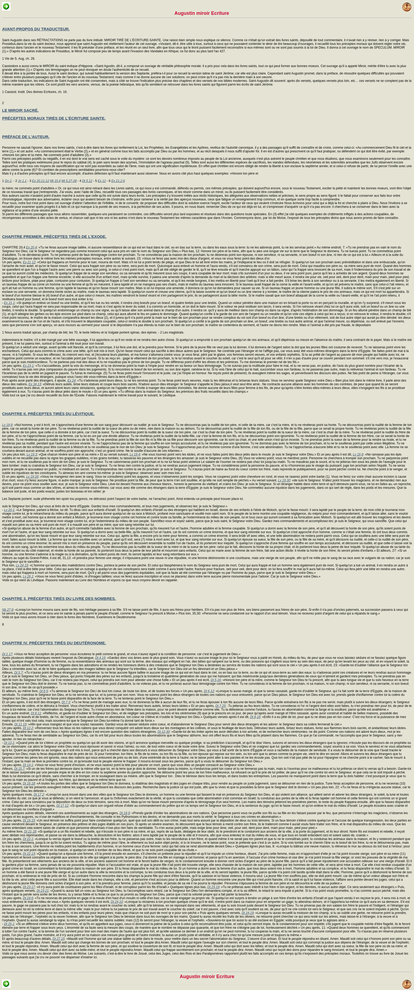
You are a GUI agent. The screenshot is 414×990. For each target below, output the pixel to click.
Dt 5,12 (87, 181)
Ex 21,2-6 (118, 181)
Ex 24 (71, 380)
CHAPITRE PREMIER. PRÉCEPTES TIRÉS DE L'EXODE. (54, 236)
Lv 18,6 (7, 425)
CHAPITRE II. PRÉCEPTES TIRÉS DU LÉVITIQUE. (48, 413)
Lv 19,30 (284, 480)
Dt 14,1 (28, 765)
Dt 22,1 (28, 839)
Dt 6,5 (43, 691)
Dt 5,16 (216, 680)
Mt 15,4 (55, 181)
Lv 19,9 (358, 454)
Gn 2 (8, 181)
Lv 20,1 (9, 510)
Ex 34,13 (35, 384)
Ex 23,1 (28, 366)
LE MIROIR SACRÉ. (20, 110)
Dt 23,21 (43, 891)
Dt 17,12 (62, 806)
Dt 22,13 (29, 854)
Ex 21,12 (29, 262)
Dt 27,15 (58, 939)
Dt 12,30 (164, 732)
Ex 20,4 (31, 247)
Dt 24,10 (117, 902)
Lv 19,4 (135, 454)
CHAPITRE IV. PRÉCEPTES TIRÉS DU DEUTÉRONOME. (54, 643)
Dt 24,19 (247, 913)
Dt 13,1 (9, 743)
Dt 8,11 (36, 713)
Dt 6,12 (209, 691)
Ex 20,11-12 (40, 181)
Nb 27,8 (7, 610)
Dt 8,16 (255, 717)
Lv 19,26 (32, 476)
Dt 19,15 (29, 820)
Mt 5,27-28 (69, 181)
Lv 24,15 (22, 565)
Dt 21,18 (30, 831)
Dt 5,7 (18, 672)
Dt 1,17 (7, 654)
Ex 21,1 (9, 303)
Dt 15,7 (19, 769)
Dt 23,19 (213, 887)
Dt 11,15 (20, 724)
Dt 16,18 (29, 783)
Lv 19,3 (32, 454)
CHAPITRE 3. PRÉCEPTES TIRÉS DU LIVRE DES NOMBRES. (59, 598)
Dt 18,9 (125, 813)
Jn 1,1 (22, 181)
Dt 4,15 (100, 658)
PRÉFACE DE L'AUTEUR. (25, 136)
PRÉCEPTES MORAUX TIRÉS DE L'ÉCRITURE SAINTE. (54, 118)
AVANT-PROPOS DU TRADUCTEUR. (36, 29)
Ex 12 (102, 181)
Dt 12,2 (28, 728)
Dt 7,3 (66, 702)
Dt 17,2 (39, 794)
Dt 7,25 (220, 706)
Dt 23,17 (29, 887)
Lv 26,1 (28, 576)
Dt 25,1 (9, 924)
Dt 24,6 (28, 898)
